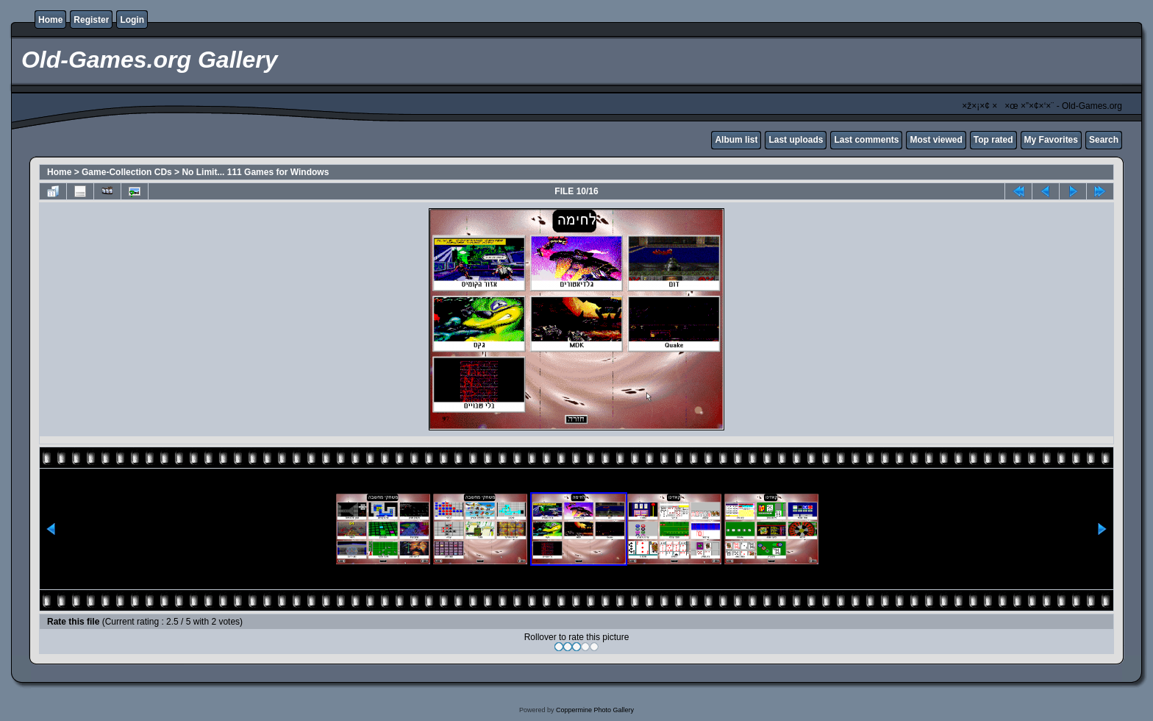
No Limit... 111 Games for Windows (255, 172)
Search (1103, 140)
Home (50, 20)
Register (91, 20)
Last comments (866, 140)
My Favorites (1051, 140)
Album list (736, 140)
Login (132, 20)
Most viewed (936, 140)
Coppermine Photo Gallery (595, 710)
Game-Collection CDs (127, 172)
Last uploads (795, 140)
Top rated (993, 140)
